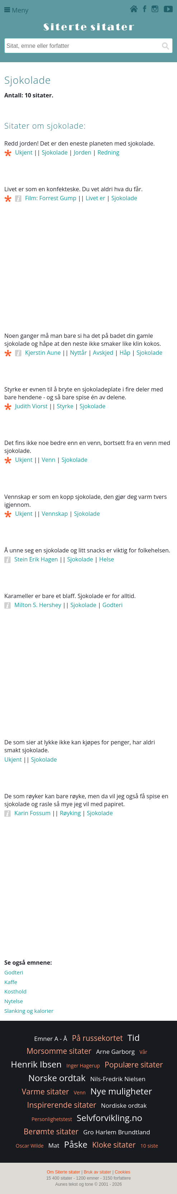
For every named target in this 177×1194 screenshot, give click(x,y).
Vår (143, 1051)
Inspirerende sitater (61, 1105)
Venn (49, 460)
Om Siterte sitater (63, 1172)
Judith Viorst (31, 406)
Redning (108, 152)
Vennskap (55, 514)
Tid (134, 1037)
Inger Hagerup (83, 1065)
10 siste (149, 1145)
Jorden (82, 152)
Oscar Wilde (30, 1145)
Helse (106, 559)
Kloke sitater (113, 1145)
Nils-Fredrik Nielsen (117, 1079)
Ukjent (24, 152)
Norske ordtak (57, 1078)
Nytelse (13, 1001)
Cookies (122, 1172)
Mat (53, 1145)
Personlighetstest (52, 1119)
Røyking (70, 813)
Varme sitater (45, 1092)
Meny (16, 10)
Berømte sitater (51, 1131)
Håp (124, 353)
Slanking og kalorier (28, 1010)
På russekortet (97, 1038)
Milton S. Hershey (37, 605)
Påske (75, 1144)
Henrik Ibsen (36, 1064)
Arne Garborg (115, 1051)
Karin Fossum (32, 813)
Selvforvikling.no (109, 1118)
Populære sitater (134, 1065)
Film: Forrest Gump (50, 198)
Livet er (95, 198)
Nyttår (78, 353)
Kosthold (15, 991)
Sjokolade (55, 152)
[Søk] (165, 46)
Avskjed (103, 353)
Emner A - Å (50, 1038)
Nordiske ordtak (124, 1105)
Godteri (112, 605)
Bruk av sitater (97, 1172)
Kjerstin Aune (43, 353)
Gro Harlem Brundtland (116, 1132)
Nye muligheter (121, 1091)
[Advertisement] (88, 276)
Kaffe (10, 982)
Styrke (65, 406)
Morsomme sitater (59, 1051)
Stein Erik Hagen (36, 559)
